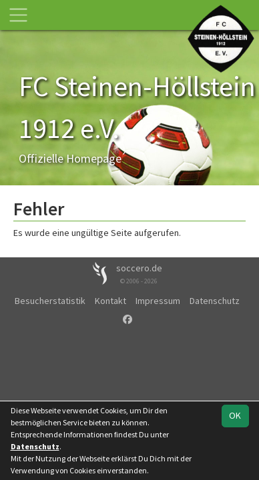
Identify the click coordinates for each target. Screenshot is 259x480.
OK (235, 415)
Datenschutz (215, 301)
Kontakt (110, 301)
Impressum (158, 301)
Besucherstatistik (50, 301)
